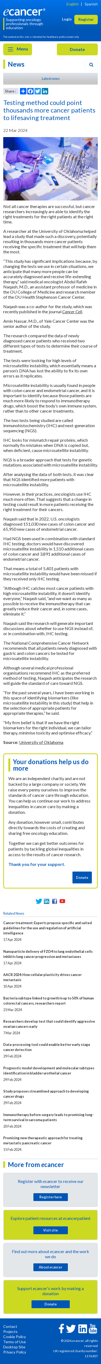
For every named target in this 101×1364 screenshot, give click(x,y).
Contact (10, 1326)
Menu (17, 49)
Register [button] (86, 19)
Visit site (50, 1230)
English (73, 4)
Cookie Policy (14, 1336)
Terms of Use (14, 1341)
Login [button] (67, 19)
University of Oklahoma (41, 742)
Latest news (51, 78)
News (16, 64)
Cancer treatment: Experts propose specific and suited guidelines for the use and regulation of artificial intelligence (47, 928)
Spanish (91, 4)
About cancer (50, 1267)
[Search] (91, 65)
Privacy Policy (14, 1352)
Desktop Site (14, 1347)
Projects (10, 1331)
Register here (50, 1197)
